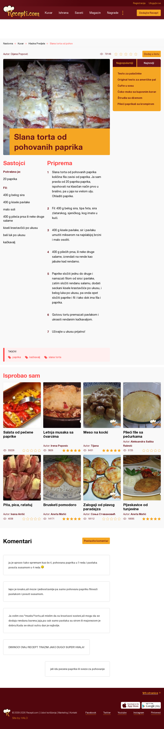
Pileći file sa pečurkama (142, 417)
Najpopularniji (124, 62)
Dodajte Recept (148, 12)
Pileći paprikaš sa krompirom (136, 103)
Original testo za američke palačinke (137, 79)
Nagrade (112, 12)
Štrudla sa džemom (130, 97)
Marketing (63, 712)
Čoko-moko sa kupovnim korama (137, 91)
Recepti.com (21, 11)
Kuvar (48, 12)
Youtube (122, 712)
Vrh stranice (150, 692)
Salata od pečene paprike (22, 417)
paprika (16, 357)
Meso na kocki (102, 417)
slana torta (55, 357)
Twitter (107, 712)
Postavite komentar (96, 540)
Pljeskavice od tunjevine (142, 487)
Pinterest (156, 712)
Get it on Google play (151, 705)
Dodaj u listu (151, 53)
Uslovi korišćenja (48, 712)
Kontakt (73, 712)
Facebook (91, 712)
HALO (24, 718)
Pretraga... (129, 13)
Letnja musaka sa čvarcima (62, 417)
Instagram (139, 712)
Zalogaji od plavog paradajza (102, 487)
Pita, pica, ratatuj (22, 487)
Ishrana (63, 12)
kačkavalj (34, 357)
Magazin (95, 12)
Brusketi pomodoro (62, 487)
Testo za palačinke (130, 73)
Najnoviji (149, 62)
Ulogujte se (155, 3)
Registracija (139, 3)
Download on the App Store (130, 705)
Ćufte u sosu (126, 85)
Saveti (79, 12)
